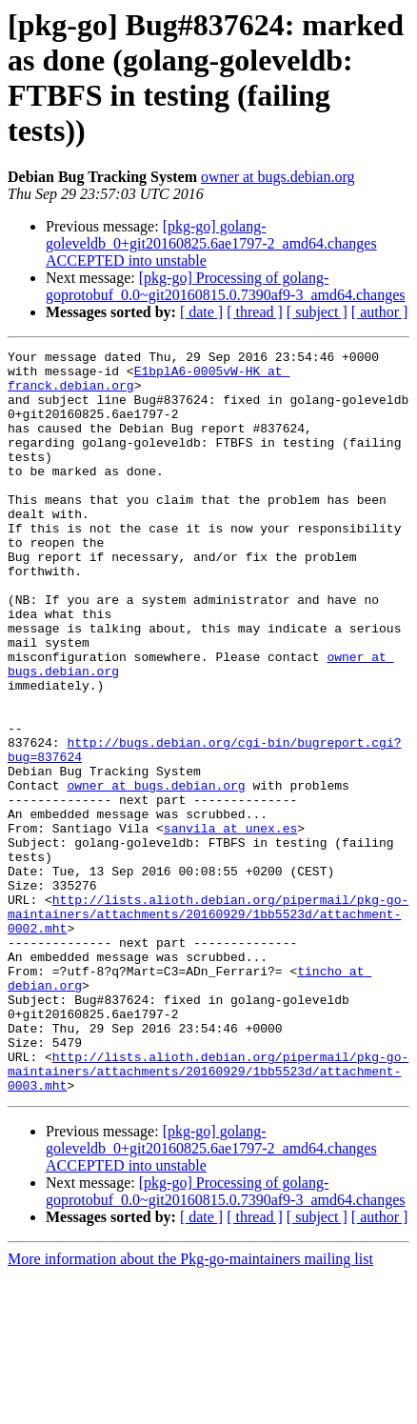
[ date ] (201, 312)
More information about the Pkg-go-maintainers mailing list (190, 1407)
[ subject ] (317, 312)
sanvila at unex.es (230, 924)
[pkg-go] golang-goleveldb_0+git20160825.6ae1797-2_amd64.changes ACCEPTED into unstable (211, 243)
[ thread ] (255, 312)
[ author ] (379, 312)
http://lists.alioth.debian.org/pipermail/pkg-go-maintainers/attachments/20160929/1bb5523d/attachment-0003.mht (208, 1216)
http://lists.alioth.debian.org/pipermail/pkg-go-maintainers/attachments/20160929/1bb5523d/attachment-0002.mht (208, 1027)
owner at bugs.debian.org (277, 177)
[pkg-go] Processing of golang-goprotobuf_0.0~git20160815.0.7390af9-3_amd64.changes (225, 286)
